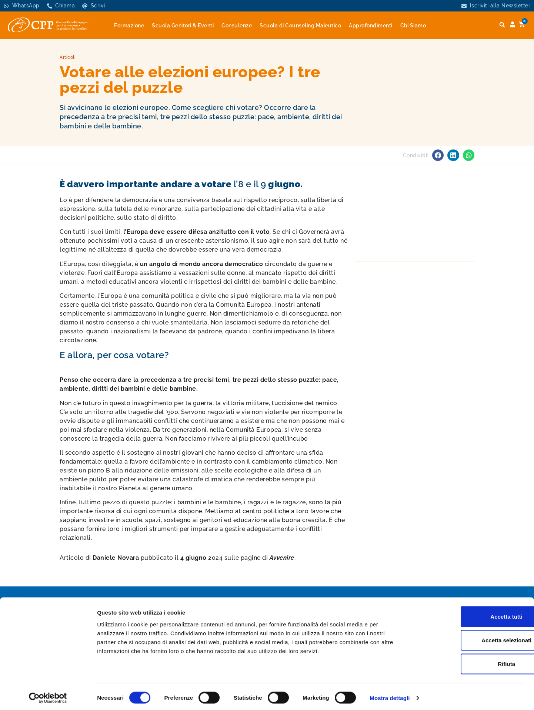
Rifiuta (472, 661)
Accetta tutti (472, 614)
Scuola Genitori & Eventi (183, 25)
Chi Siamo (413, 25)
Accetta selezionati (472, 638)
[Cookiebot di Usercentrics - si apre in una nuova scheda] (48, 695)
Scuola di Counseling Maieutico (300, 25)
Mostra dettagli (390, 695)
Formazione (129, 25)
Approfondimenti (371, 25)
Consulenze (236, 25)
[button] (502, 25)
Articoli (68, 57)
